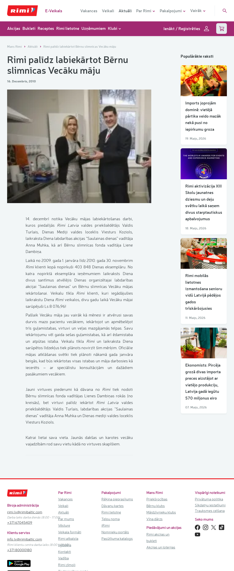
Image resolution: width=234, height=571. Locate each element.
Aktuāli (125, 10)
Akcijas (13, 28)
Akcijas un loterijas (160, 547)
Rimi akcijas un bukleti (157, 537)
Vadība (63, 558)
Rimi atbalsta (68, 538)
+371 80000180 (19, 550)
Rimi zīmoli (66, 565)
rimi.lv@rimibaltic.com (24, 512)
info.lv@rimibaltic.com (24, 539)
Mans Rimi (14, 46)
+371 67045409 (19, 522)
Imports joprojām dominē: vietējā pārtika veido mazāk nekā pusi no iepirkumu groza (203, 116)
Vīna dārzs (154, 519)
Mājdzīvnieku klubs (161, 512)
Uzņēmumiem (93, 28)
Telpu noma (110, 519)
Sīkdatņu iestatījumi (210, 505)
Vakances (88, 10)
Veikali (108, 10)
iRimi (105, 525)
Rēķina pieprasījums (117, 499)
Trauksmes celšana (210, 510)
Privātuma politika (209, 499)
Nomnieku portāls (115, 532)
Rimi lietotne (67, 28)
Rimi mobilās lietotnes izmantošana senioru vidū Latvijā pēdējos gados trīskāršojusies (203, 292)
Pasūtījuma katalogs (117, 538)
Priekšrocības (156, 499)
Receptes (46, 28)
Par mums (66, 519)
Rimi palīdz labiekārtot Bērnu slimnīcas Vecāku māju (79, 46)
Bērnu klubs (155, 506)
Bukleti (28, 28)
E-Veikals (53, 10)
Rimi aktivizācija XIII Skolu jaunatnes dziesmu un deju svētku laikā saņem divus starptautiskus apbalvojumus (203, 202)
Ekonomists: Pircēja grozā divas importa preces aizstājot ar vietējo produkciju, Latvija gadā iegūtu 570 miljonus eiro (203, 381)
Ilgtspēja (64, 545)
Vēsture (64, 525)
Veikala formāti (69, 532)
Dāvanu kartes (112, 506)
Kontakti (64, 551)
